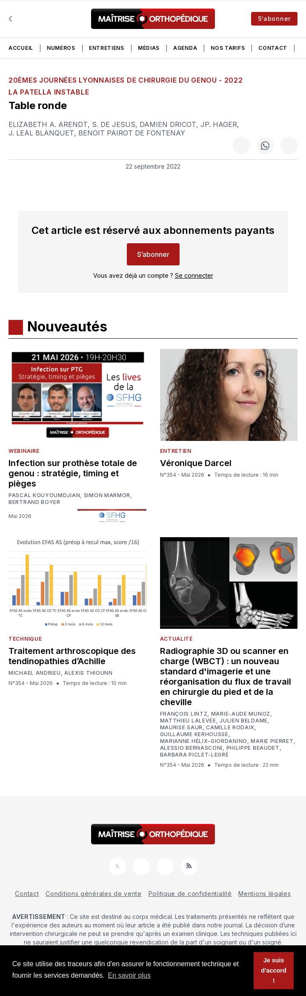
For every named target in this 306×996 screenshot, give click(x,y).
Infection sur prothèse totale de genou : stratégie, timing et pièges (73, 473)
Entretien (176, 451)
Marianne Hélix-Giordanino (204, 741)
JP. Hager (218, 124)
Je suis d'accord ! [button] (273, 970)
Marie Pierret (272, 741)
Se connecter (194, 275)
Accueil (21, 48)
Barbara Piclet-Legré (194, 754)
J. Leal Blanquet (41, 133)
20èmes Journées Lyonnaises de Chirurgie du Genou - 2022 (126, 80)
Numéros (61, 48)
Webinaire (24, 451)
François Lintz (184, 714)
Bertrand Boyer (34, 502)
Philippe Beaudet (253, 748)
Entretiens (106, 48)
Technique (25, 639)
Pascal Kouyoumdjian (44, 495)
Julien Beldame (244, 720)
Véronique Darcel (196, 463)
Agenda (185, 48)
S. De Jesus (113, 124)
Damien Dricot (168, 124)
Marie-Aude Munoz (240, 714)
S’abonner (274, 18)
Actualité (176, 639)
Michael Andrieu (35, 673)
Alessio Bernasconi (191, 748)
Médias (149, 48)
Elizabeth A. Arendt (48, 124)
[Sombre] (12, 18)
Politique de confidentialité (190, 893)
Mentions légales (264, 893)
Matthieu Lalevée (188, 720)
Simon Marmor (107, 495)
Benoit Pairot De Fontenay (131, 133)
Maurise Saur (181, 727)
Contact (272, 48)
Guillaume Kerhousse (194, 734)
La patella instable (49, 92)
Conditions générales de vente (93, 893)
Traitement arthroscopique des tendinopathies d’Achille (72, 656)
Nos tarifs (228, 48)
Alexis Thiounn (88, 673)
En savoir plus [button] (129, 975)
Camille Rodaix (230, 727)
